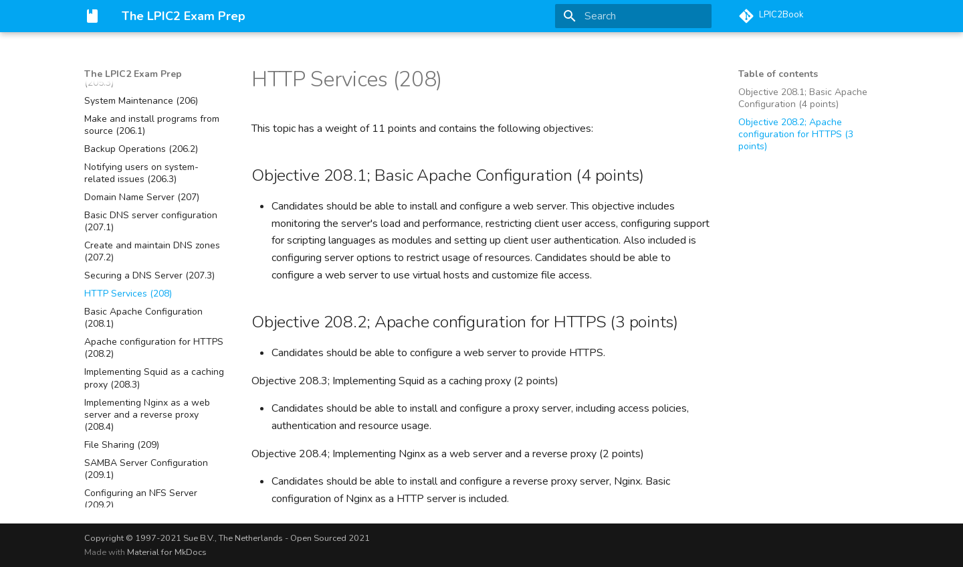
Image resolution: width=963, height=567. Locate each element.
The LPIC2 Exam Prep (133, 74)
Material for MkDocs (167, 552)
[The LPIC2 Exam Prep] (92, 16)
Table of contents (778, 74)
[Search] (633, 16)
